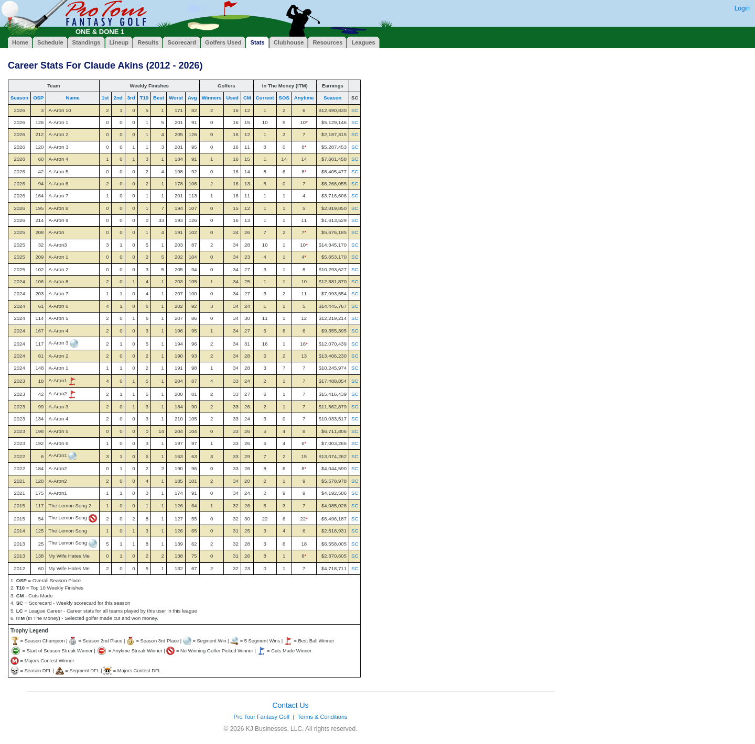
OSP (38, 98)
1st (105, 98)
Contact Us (290, 705)
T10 (144, 98)
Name (72, 98)
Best (158, 98)
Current (265, 98)
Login (742, 8)
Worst (176, 98)
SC (354, 110)
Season (19, 98)
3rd (131, 98)
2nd (118, 98)
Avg (192, 98)
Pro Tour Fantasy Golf (261, 717)
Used (232, 98)
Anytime (304, 98)
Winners (212, 98)
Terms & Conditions (322, 717)
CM (247, 98)
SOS (284, 98)
